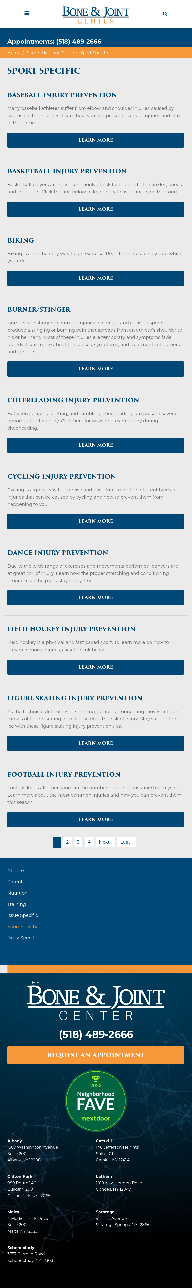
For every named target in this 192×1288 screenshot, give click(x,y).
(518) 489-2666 (78, 41)
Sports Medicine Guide (50, 52)
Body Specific (23, 938)
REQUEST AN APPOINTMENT (96, 1055)
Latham (104, 1176)
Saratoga (105, 1212)
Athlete (16, 870)
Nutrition (18, 893)
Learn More (95, 140)
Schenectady (21, 1247)
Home (14, 52)
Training (17, 904)
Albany (15, 1141)
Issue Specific (23, 915)
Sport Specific (23, 926)
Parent (15, 882)
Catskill (104, 1141)
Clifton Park (20, 1176)
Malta (14, 1212)
